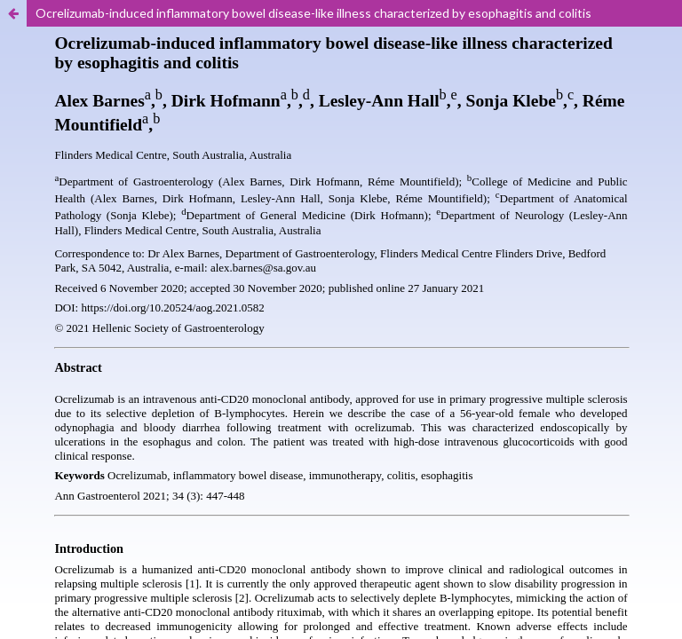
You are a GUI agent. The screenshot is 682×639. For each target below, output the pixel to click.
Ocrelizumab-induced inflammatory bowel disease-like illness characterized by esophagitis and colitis (313, 12)
